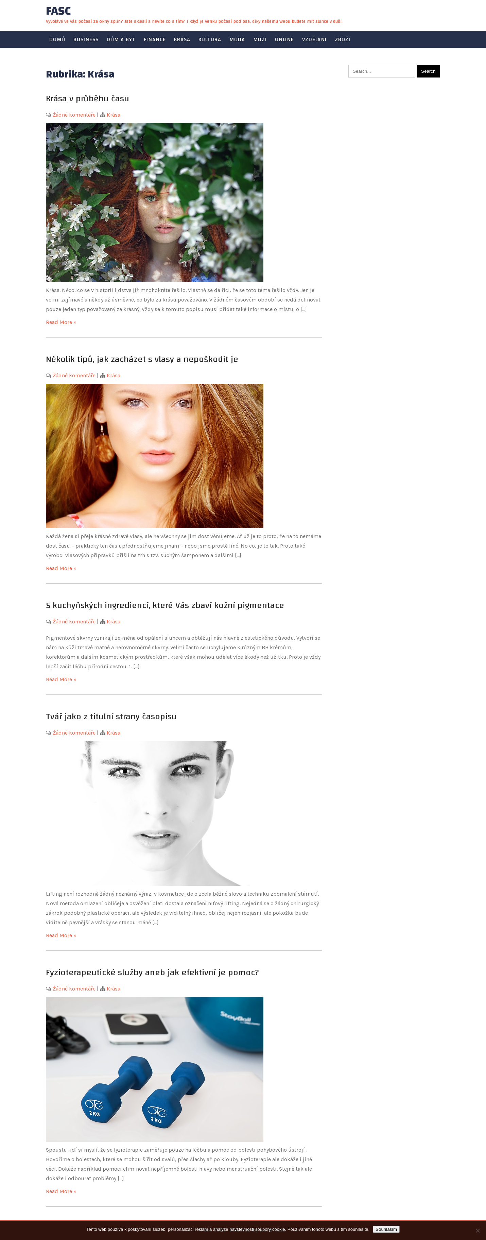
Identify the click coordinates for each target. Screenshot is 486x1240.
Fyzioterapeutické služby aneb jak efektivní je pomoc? (152, 972)
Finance (155, 39)
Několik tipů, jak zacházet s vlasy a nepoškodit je (142, 359)
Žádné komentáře (74, 114)
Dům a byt (121, 39)
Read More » (61, 322)
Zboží (342, 39)
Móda (237, 39)
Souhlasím (386, 1229)
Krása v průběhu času (87, 98)
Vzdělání (314, 39)
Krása (182, 39)
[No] (477, 1230)
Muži (260, 39)
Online (284, 39)
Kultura (209, 39)
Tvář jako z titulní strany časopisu (111, 716)
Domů (57, 39)
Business (86, 39)
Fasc (58, 11)
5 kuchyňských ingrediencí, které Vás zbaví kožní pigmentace (165, 605)
